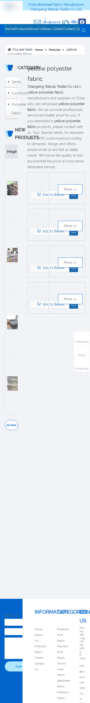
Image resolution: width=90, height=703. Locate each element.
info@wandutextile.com (82, 682)
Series (14, 82)
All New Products (11, 426)
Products (40, 646)
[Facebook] (82, 22)
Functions (14, 93)
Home (38, 629)
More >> (70, 189)
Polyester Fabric (14, 108)
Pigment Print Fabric (62, 652)
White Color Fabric (61, 669)
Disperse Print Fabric (63, 634)
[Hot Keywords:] (83, 30)
